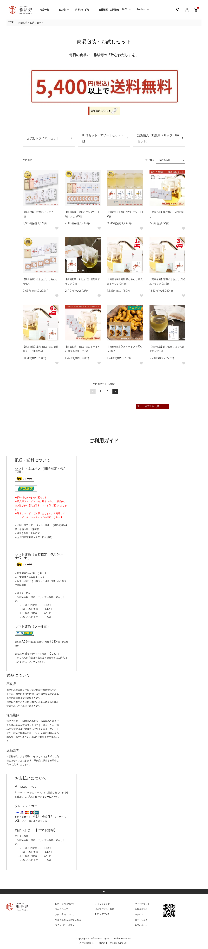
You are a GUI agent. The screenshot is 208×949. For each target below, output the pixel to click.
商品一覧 (44, 9)
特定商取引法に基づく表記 (68, 920)
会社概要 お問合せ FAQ (113, 9)
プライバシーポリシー (65, 925)
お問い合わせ (141, 925)
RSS (97, 914)
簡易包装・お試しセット (30, 22)
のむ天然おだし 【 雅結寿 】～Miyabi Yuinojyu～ (104, 943)
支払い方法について (64, 914)
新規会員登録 (141, 909)
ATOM (105, 914)
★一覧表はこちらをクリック (29, 577)
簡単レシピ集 (82, 9)
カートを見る (141, 920)
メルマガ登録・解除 (104, 909)
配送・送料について (64, 904)
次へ (115, 391)
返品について (61, 909)
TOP (11, 22)
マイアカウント (142, 904)
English (141, 9)
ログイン (139, 914)
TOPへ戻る (104, 891)
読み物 (62, 9)
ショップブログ (102, 904)
